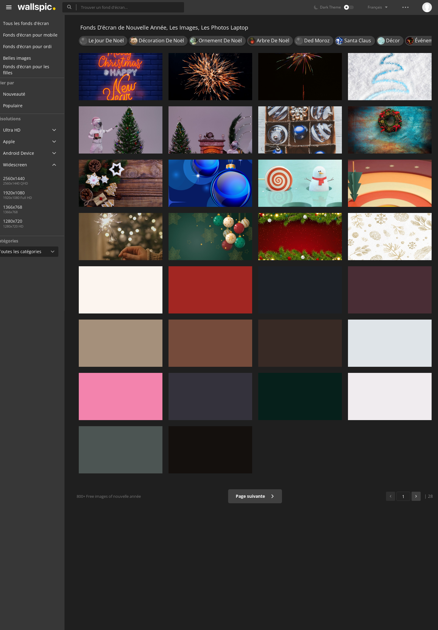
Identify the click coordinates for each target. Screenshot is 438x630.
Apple (16, 141)
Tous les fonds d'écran (33, 23)
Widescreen (22, 165)
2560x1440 (25, 178)
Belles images (24, 58)
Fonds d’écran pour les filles (33, 70)
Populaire (24, 105)
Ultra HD (19, 130)
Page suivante (257, 496)
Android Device (26, 153)
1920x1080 (25, 192)
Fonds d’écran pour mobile (37, 35)
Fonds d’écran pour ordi (34, 46)
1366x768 (45, 207)
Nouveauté (26, 94)
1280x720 (24, 221)
